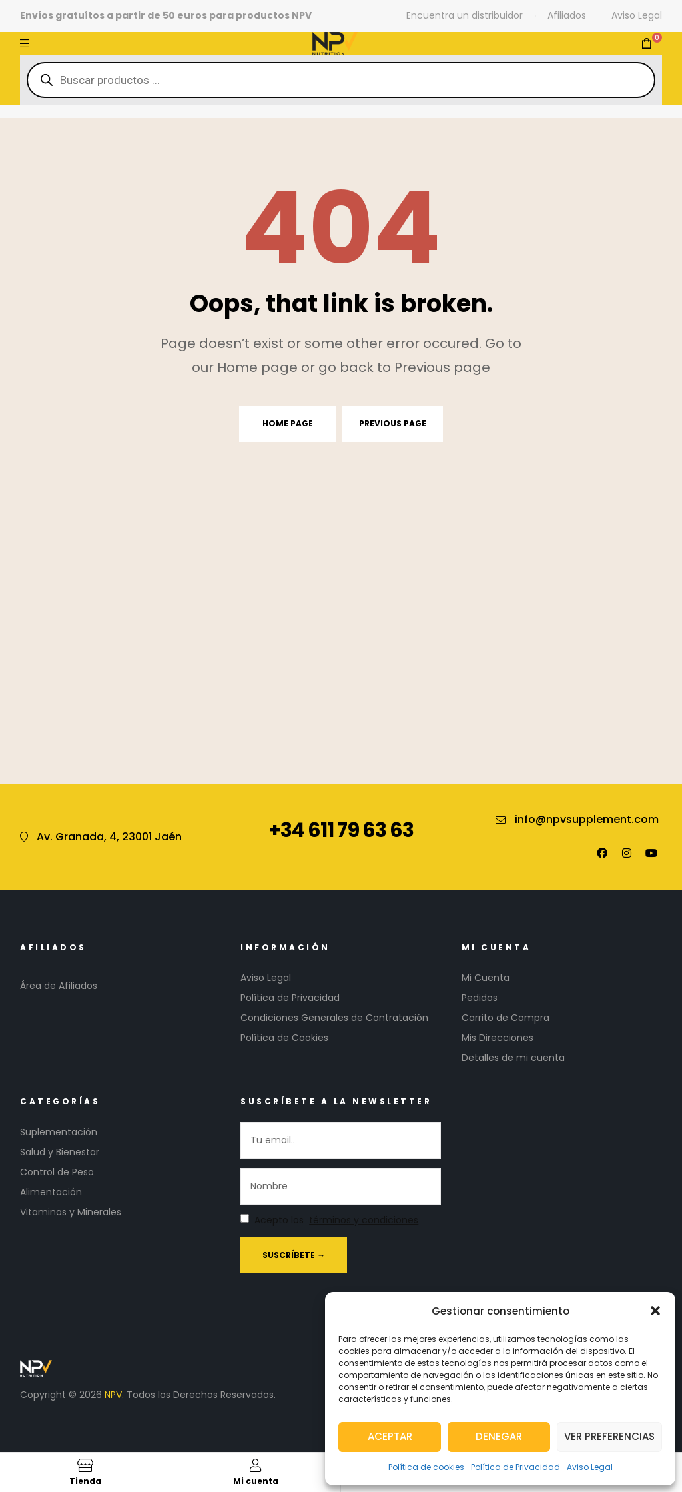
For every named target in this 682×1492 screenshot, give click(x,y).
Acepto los (329, 1220)
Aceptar (390, 1436)
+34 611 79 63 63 (341, 830)
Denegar (499, 1436)
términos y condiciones (363, 1220)
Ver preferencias (609, 1436)
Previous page (392, 423)
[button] (655, 1310)
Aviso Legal (590, 1467)
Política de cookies (426, 1467)
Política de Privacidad (515, 1467)
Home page (287, 423)
